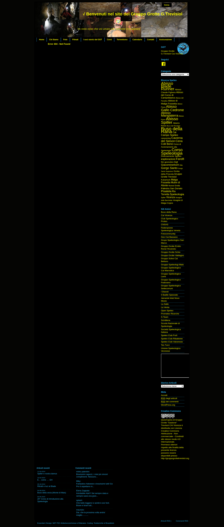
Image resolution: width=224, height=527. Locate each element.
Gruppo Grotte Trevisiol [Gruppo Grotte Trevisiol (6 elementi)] (171, 175)
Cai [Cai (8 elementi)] (174, 132)
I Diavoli (164, 292)
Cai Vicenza (166, 215)
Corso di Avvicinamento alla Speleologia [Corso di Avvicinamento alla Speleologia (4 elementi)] (171, 147)
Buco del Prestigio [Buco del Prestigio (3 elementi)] (173, 126)
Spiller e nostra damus (47, 473)
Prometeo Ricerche (170, 314)
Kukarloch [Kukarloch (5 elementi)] (165, 180)
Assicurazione (165, 40)
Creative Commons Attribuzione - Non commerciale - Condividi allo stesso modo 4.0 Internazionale (172, 436)
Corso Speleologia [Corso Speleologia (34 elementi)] (172, 151)
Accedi (164, 395)
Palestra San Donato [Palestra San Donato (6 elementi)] (171, 188)
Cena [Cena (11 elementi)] (179, 141)
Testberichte (98, 523)
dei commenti (170, 401)
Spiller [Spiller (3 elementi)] (163, 197)
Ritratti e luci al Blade (46, 486)
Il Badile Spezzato (169, 295)
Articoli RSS (165, 521)
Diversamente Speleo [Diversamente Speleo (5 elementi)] (171, 156)
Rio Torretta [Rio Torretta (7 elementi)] (168, 193)
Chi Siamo (53, 40)
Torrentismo (122, 40)
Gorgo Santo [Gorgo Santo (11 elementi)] (169, 168)
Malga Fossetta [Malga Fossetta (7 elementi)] (169, 181)
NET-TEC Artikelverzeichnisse (65, 523)
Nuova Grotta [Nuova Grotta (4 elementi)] (174, 186)
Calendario (137, 40)
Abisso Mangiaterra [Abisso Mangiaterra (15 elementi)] (169, 114)
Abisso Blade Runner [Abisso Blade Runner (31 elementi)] (167, 86)
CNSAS (164, 224)
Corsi (109, 40)
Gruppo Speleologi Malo (172, 264)
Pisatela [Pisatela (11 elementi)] (166, 191)
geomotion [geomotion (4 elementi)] (169, 162)
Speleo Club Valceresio (172, 342)
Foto (65, 40)
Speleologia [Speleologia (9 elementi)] (177, 194)
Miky (78, 481)
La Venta (165, 307)
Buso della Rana (169, 212)
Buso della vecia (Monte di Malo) (51, 492)
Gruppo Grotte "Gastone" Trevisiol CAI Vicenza (171, 422)
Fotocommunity (168, 234)
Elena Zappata (82, 490)
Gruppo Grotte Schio (170, 252)
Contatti (150, 40)
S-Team (164, 317)
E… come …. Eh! (45, 480)
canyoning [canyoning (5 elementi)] (166, 138)
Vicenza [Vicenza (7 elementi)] (170, 197)
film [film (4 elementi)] (162, 162)
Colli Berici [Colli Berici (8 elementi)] (167, 143)
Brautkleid (110, 523)
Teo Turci (165, 345)
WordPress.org (168, 405)
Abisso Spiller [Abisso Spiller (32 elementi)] (169, 120)
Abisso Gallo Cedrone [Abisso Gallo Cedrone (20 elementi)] (172, 108)
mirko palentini (82, 471)
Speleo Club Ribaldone (172, 338)
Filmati (75, 40)
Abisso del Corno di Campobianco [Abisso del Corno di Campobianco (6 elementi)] (172, 95)
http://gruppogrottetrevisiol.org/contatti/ (179, 458)
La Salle (165, 304)
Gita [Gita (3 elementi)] (181, 165)
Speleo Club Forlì (169, 335)
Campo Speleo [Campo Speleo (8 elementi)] (169, 135)
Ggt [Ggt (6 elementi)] (176, 162)
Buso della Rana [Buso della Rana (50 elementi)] (171, 130)
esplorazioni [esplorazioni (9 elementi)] (168, 159)
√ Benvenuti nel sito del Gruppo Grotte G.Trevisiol (132, 14)
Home (41, 40)
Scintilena (165, 320)
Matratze (82, 523)
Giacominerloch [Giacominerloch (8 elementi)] (170, 164)
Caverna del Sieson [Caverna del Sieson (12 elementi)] (172, 139)
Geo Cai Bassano (169, 237)
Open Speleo (167, 310)
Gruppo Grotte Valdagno (172, 255)
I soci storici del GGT (92, 40)
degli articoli (169, 398)
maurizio (80, 510)
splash (79, 500)
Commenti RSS (182, 521)
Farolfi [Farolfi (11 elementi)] (180, 159)
